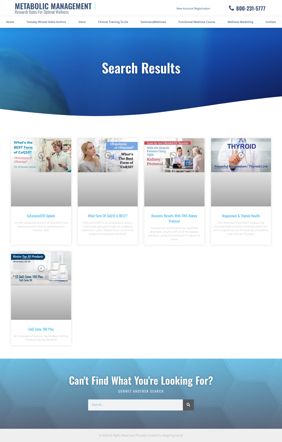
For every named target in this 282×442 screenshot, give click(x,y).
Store (82, 22)
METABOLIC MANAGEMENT (53, 5)
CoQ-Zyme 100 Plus (41, 329)
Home (10, 22)
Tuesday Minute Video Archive (46, 22)
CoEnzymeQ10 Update (41, 215)
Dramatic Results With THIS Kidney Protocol (174, 218)
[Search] (188, 404)
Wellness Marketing (240, 22)
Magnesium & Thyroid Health (241, 215)
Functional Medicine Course (196, 22)
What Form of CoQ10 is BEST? (108, 215)
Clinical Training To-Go (113, 22)
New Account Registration (193, 9)
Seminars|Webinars (153, 22)
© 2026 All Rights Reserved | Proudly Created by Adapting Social (141, 435)
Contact (270, 22)
